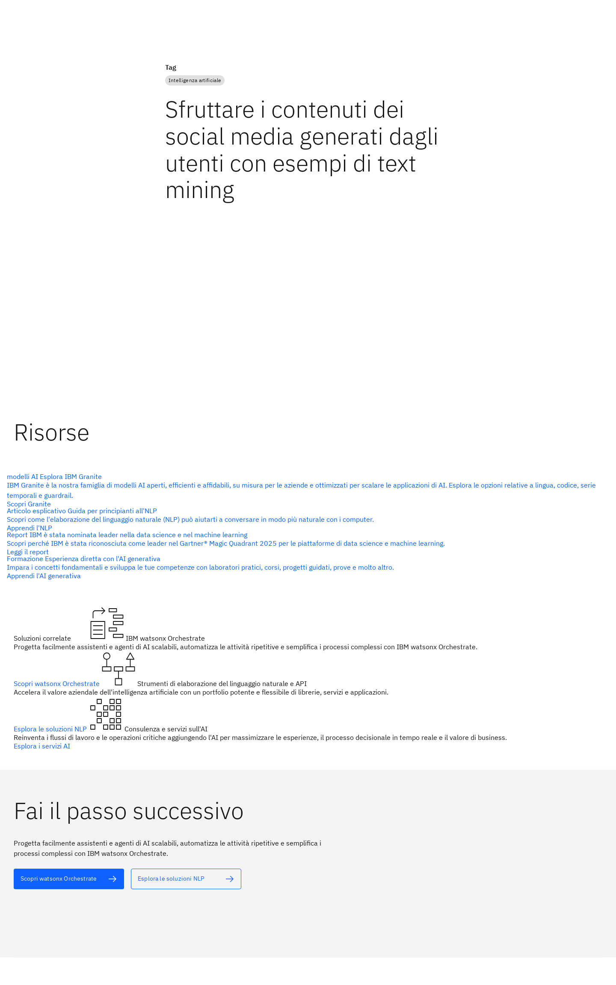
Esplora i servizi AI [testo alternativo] (42, 746)
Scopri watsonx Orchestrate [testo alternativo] (57, 683)
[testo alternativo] (69, 879)
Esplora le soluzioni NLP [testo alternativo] (51, 729)
